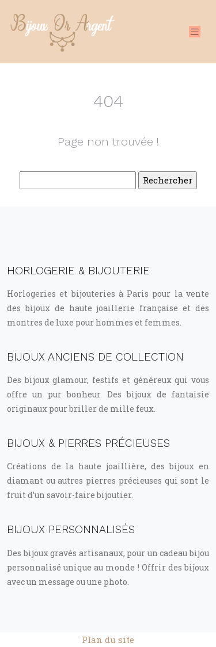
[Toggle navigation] (194, 32)
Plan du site (108, 639)
